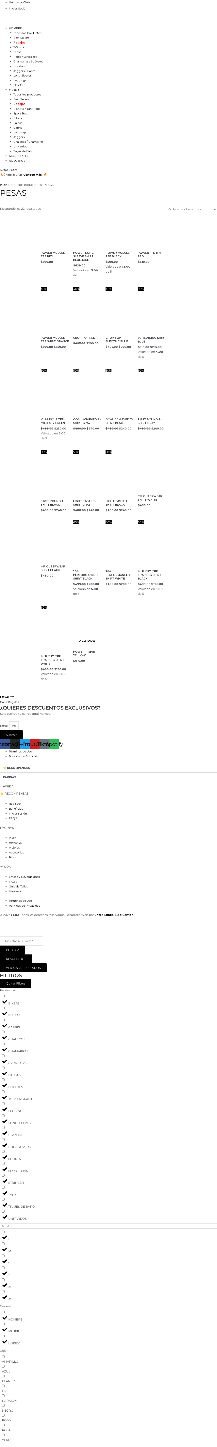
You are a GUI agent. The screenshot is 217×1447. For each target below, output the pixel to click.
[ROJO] (3, 1417)
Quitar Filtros (15, 985)
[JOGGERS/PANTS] (3, 1093)
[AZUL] (3, 1368)
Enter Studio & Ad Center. (115, 916)
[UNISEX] (3, 1338)
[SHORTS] (3, 1153)
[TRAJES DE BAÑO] (3, 1201)
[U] (3, 1269)
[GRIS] (3, 1388)
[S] (3, 1257)
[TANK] (3, 1189)
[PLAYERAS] (3, 1129)
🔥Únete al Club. (12, 179)
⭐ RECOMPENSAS (17, 770)
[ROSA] (3, 1427)
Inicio (4, 189)
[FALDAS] (3, 1069)
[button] (108, 769)
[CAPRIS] (3, 1022)
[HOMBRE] (3, 1314)
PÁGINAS (10, 779)
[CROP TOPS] (3, 1058)
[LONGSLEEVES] (3, 1117)
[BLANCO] (3, 1378)
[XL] (3, 1281)
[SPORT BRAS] (3, 1165)
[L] (3, 1234)
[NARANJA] (3, 1397)
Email (4, 727)
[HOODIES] (3, 1082)
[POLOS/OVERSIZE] (3, 1141)
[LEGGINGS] (3, 1105)
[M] (3, 1245)
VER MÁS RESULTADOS (23, 970)
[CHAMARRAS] (3, 1046)
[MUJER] (3, 1326)
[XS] (3, 1293)
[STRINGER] (3, 1177)
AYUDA (8, 788)
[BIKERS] (3, 998)
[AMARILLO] (3, 1358)
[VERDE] (3, 1437)
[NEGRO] (3, 1407)
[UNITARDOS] (3, 1213)
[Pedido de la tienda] (189, 214)
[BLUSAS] (3, 1010)
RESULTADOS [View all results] (16, 961)
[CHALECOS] (3, 1034)
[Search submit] (12, 952)
